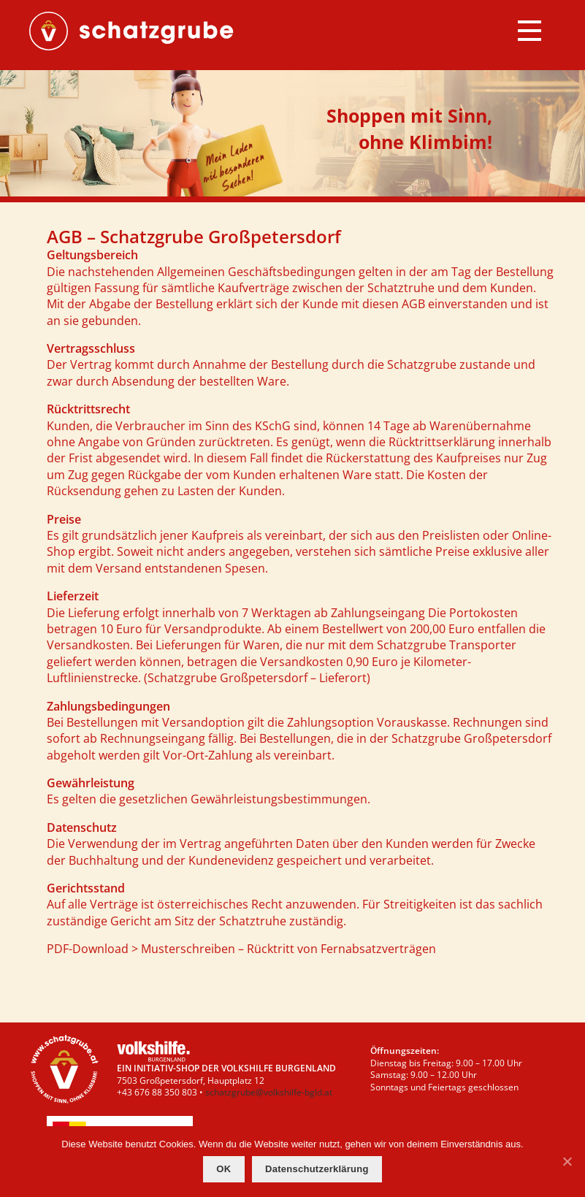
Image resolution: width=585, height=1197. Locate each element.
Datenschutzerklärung (317, 1168)
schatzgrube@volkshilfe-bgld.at (268, 1092)
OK (223, 1168)
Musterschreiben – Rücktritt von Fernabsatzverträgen (288, 949)
